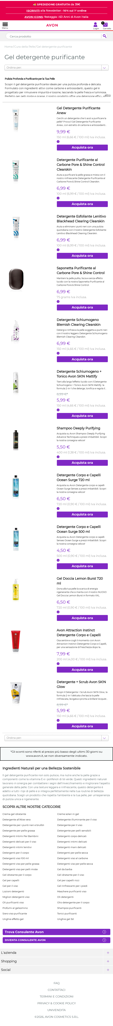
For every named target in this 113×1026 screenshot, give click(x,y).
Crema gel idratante (14, 814)
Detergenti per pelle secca (72, 852)
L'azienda (8, 953)
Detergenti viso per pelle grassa (21, 863)
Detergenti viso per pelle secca (75, 863)
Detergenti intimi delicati (72, 841)
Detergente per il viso (69, 825)
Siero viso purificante (15, 913)
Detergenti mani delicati (71, 847)
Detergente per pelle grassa (19, 830)
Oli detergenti (65, 896)
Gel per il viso (10, 885)
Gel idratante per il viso (70, 874)
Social (6, 970)
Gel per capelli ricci (68, 880)
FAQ (57, 983)
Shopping (9, 961)
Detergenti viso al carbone (72, 858)
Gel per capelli (11, 880)
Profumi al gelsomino (15, 908)
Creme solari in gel (68, 814)
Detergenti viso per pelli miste (20, 869)
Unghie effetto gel (13, 919)
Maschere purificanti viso (71, 891)
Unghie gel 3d (65, 919)
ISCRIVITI (33, 10)
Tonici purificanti (67, 913)
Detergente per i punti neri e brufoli (23, 825)
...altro (107, 95)
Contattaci (56, 990)
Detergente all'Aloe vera (17, 819)
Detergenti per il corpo (16, 852)
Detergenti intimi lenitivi (17, 847)
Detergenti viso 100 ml (16, 858)
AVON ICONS (33, 17)
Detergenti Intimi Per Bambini (20, 836)
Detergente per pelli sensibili (74, 830)
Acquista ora (82, 147)
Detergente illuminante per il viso (77, 819)
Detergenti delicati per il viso (19, 841)
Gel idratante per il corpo (17, 874)
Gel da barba (64, 869)
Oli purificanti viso (13, 902)
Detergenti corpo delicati (72, 836)
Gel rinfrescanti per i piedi (72, 885)
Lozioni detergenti (13, 891)
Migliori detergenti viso (16, 896)
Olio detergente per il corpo (73, 902)
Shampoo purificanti (69, 908)
